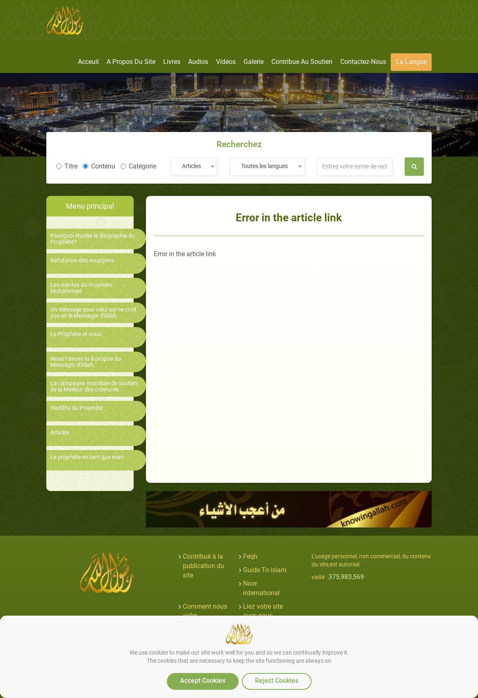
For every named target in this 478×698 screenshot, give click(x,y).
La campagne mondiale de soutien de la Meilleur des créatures (93, 386)
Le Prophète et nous (75, 334)
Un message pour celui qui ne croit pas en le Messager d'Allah (93, 313)
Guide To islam (265, 570)
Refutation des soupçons (82, 260)
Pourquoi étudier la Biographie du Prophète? (92, 239)
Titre (66, 166)
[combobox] (194, 166)
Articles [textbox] (191, 166)
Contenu (99, 166)
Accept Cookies (202, 680)
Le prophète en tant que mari (86, 457)
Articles (59, 433)
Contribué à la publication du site (203, 565)
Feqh (250, 556)
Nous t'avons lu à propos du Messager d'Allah (85, 362)
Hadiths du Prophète (76, 408)
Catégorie (138, 166)
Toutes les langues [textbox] (264, 166)
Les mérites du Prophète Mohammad (81, 288)
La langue (411, 62)
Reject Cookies (276, 680)
